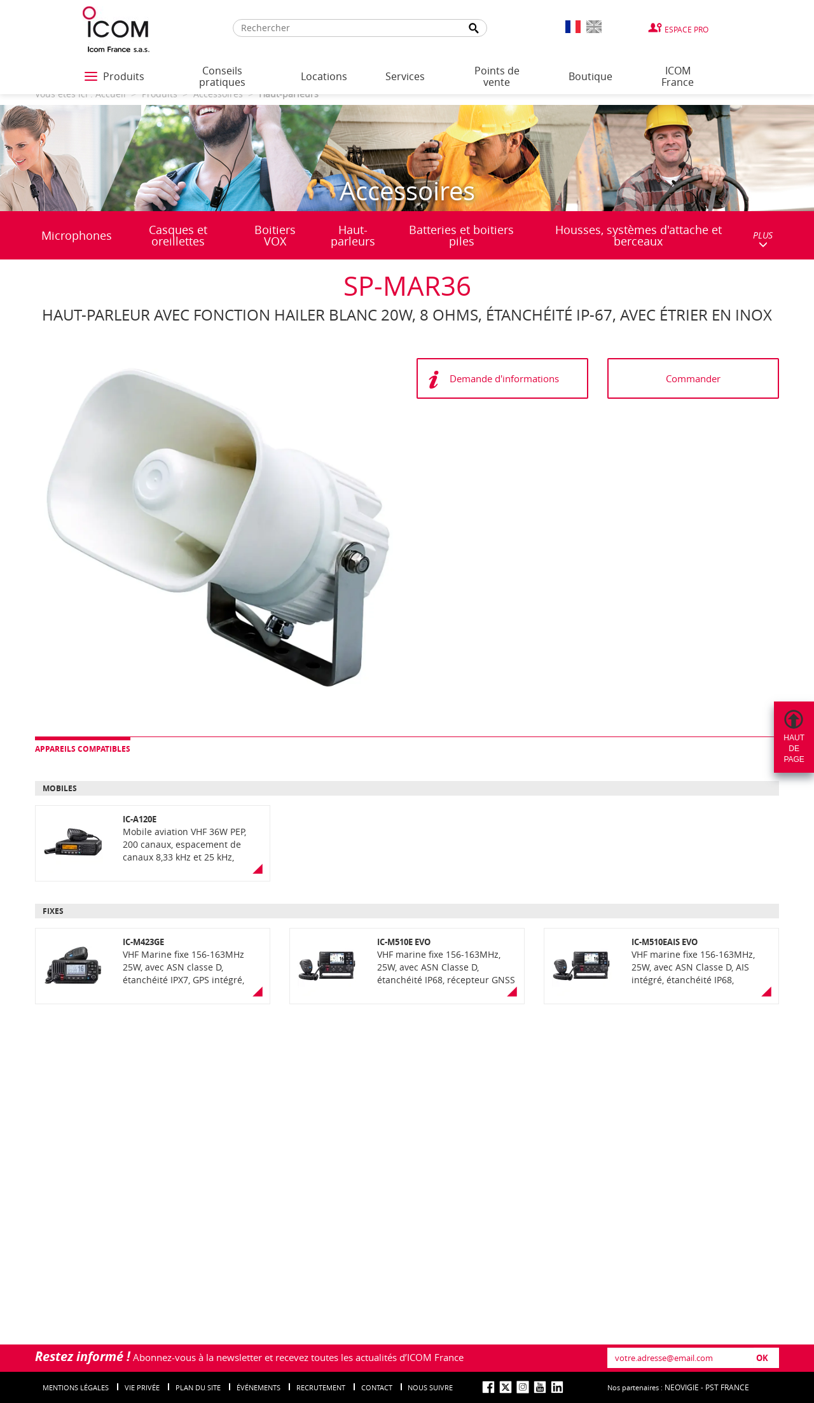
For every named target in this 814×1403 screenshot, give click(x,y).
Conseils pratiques (222, 76)
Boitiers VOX (275, 235)
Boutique (590, 76)
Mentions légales (76, 1387)
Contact (376, 1387)
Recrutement (320, 1387)
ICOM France (677, 76)
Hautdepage (793, 748)
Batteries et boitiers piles (461, 235)
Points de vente (497, 76)
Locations (324, 76)
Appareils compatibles (82, 748)
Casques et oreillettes (178, 235)
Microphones (76, 235)
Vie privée (142, 1387)
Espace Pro (686, 29)
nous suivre (430, 1387)
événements (258, 1387)
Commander (693, 378)
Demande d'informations (504, 378)
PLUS (763, 239)
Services (405, 76)
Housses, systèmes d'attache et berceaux (638, 235)
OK (762, 1358)
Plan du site (198, 1387)
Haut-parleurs (353, 235)
